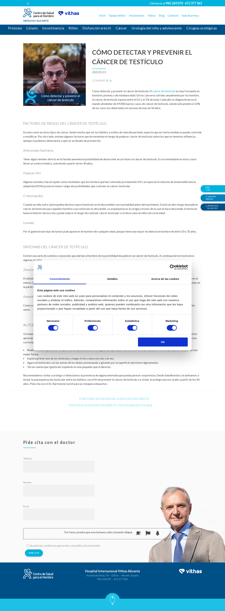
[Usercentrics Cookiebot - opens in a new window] (172, 267)
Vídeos (152, 15)
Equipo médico (117, 15)
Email (26, 506)
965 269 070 (104, 579)
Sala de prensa (190, 15)
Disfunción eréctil (96, 28)
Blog (162, 15)
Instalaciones (136, 15)
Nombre (27, 482)
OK (163, 341)
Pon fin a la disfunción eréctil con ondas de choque (111, 405)
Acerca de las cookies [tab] (165, 278)
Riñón (73, 28)
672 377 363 (121, 579)
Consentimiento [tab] (60, 278)
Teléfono (27, 458)
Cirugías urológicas (201, 28)
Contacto (173, 15)
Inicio (102, 15)
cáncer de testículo (164, 91)
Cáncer (121, 28)
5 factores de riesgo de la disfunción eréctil (114, 398)
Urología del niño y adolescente (156, 28)
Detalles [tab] (112, 278)
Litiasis (32, 28)
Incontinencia (53, 28)
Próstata (15, 28)
